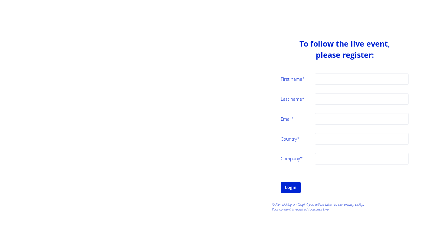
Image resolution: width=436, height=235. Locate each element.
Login (290, 187)
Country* (290, 139)
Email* (287, 119)
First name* (293, 79)
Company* (291, 158)
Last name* (292, 99)
